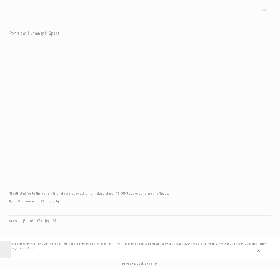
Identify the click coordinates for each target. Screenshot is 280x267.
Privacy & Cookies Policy (250, 244)
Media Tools (27, 248)
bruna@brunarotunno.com (25, 244)
